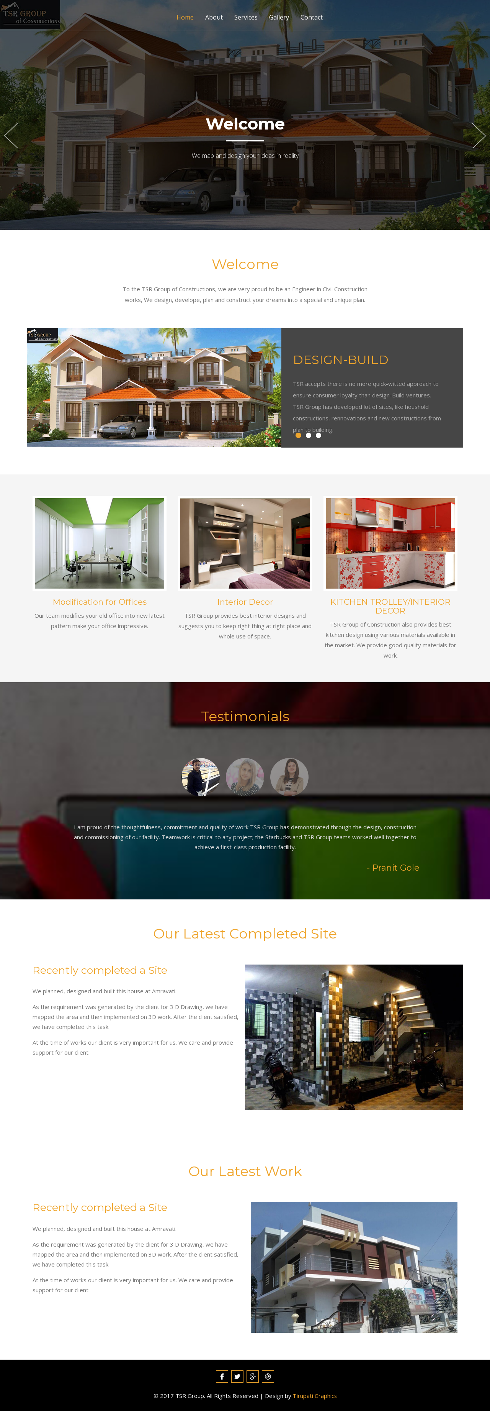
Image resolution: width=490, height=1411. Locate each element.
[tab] (198, 776)
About (214, 17)
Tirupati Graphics (314, 1396)
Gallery (279, 17)
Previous (10, 136)
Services (246, 17)
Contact (312, 17)
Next (479, 136)
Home (185, 17)
